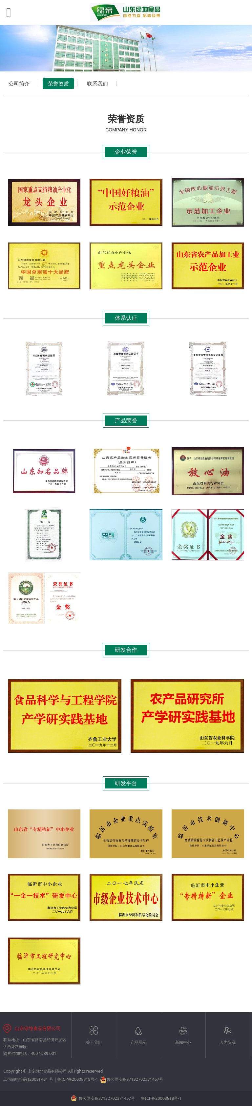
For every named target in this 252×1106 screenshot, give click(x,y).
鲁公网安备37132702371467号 (131, 1079)
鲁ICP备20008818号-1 (77, 1079)
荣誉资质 (58, 83)
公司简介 (19, 83)
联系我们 (97, 83)
